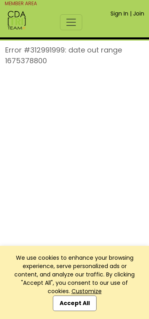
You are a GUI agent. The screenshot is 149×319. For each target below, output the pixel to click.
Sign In (119, 14)
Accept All (75, 303)
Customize (87, 291)
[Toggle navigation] (71, 22)
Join (138, 14)
